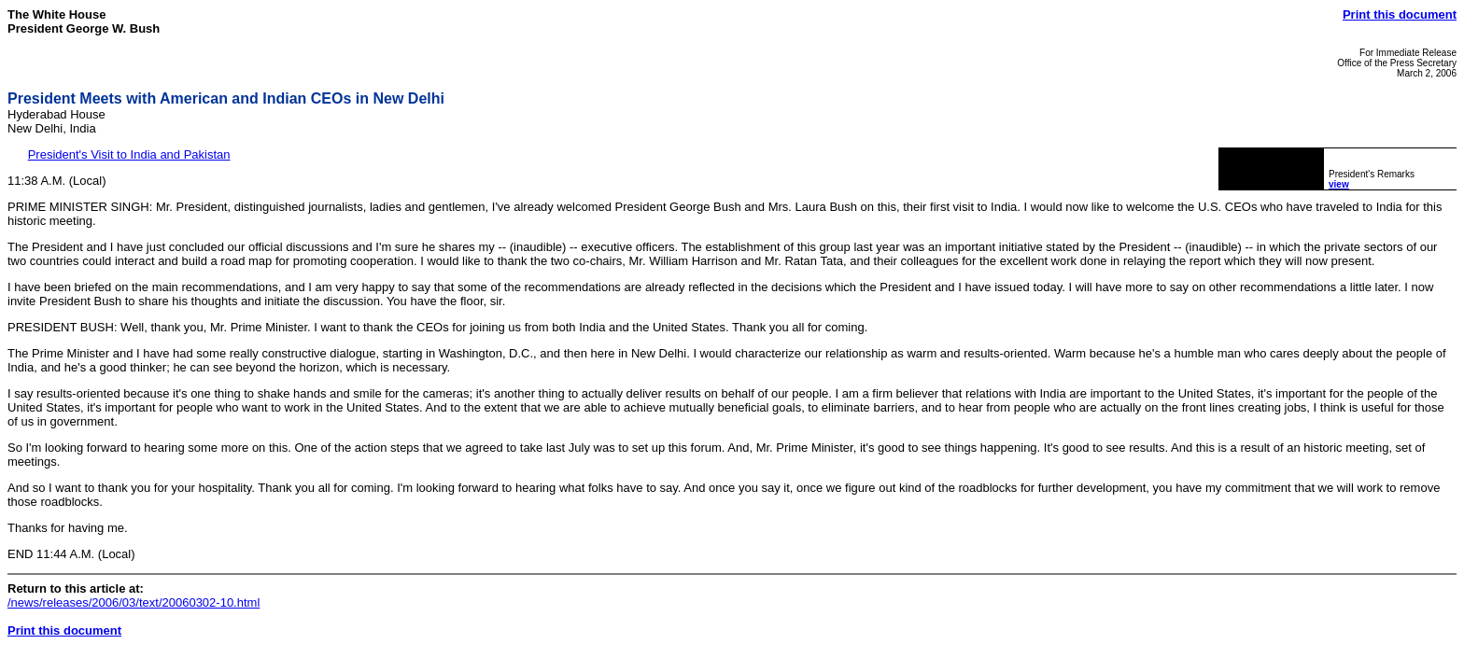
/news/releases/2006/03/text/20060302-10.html (133, 602)
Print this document (1400, 14)
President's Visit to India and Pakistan (129, 154)
